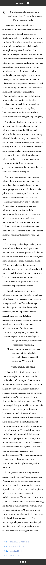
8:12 (6, 551)
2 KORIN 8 (22, 3)
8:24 (6, 555)
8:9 (5, 546)
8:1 (5, 542)
